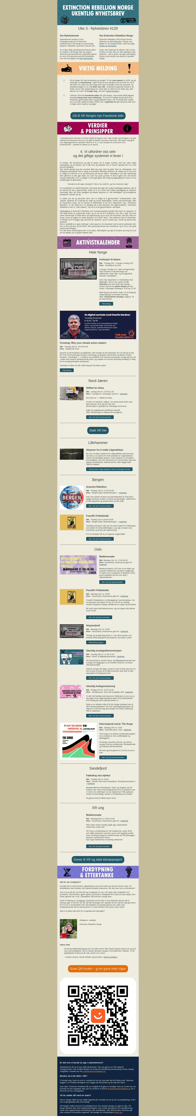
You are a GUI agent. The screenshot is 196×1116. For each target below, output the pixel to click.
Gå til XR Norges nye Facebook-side (97, 115)
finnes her (118, 1112)
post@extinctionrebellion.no (94, 1071)
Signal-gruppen (112, 91)
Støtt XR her (98, 430)
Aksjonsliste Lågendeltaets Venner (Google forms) (109, 469)
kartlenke (123, 394)
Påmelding (106, 304)
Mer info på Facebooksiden (100, 417)
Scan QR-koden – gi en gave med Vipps (98, 968)
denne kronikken (110, 957)
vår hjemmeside (86, 58)
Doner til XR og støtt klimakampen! (98, 859)
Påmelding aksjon (96, 642)
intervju (82, 900)
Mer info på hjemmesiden (112, 582)
